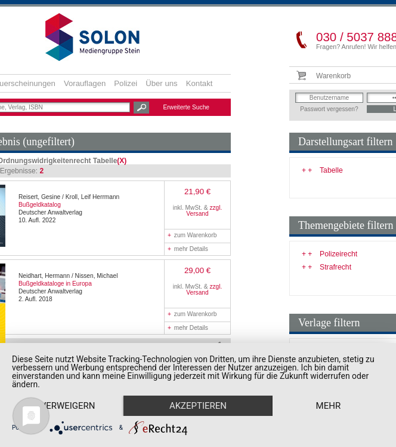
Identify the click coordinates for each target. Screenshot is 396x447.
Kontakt (199, 83)
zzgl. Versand (204, 210)
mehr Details (188, 249)
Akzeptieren (204, 384)
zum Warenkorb (192, 235)
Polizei (125, 83)
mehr (69, 405)
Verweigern (69, 384)
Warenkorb (333, 75)
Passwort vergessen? (329, 109)
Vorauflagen (85, 83)
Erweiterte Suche (186, 107)
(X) (121, 161)
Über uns (162, 83)
